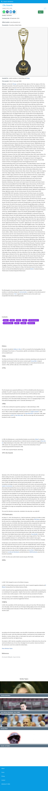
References (31, 323)
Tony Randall (34, 534)
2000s (16, 323)
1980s (24, 320)
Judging (23, 323)
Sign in (41, 12)
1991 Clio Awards (33, 320)
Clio (15, 89)
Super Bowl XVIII (29, 413)
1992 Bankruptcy (8, 323)
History (5, 320)
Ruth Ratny (37, 519)
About (2, 768)
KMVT (12, 415)
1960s (12, 320)
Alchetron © (5, 784)
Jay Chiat (31, 550)
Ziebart (37, 439)
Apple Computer (35, 411)
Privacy (3, 776)
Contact (3, 780)
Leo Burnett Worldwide (13, 552)
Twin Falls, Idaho (19, 415)
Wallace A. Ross (17, 349)
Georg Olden (34, 361)
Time (15, 294)
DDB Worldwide (33, 552)
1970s (18, 320)
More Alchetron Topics (7, 648)
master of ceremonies (7, 486)
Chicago (14, 84)
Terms (2, 772)
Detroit (32, 269)
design (28, 78)
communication (23, 292)
